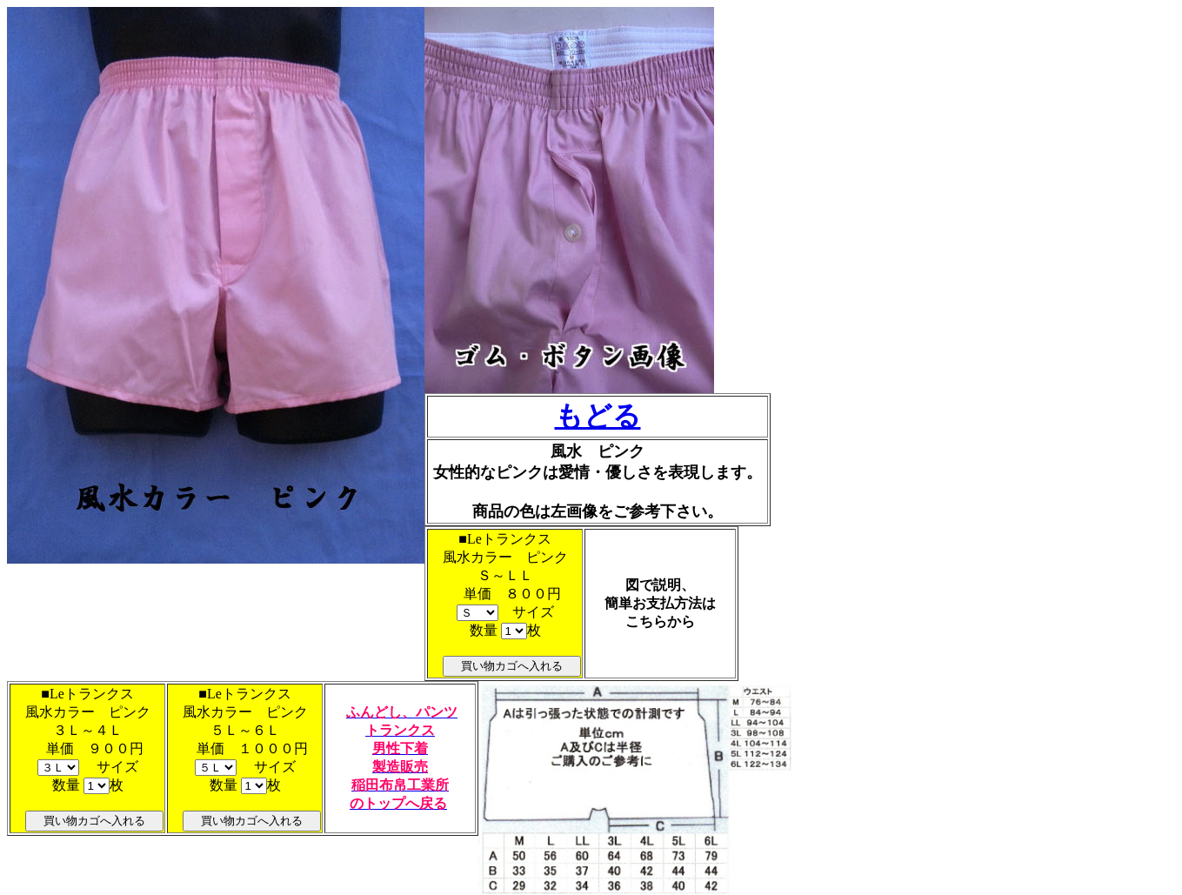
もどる (598, 415)
